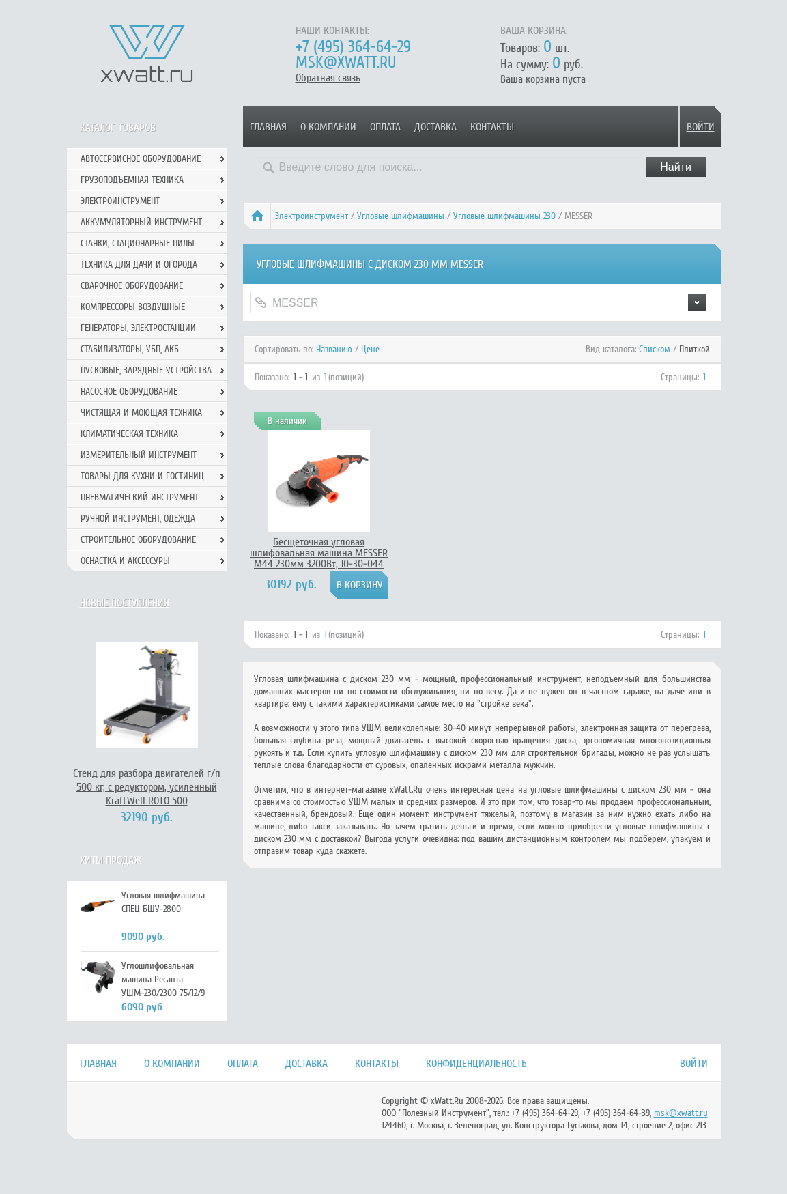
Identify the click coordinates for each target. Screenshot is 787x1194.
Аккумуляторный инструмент (141, 222)
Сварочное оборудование (132, 286)
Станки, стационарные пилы (138, 243)
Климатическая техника (129, 434)
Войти (701, 127)
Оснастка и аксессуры (125, 561)
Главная (268, 127)
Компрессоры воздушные (133, 307)
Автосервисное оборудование (141, 159)
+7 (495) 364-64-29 (353, 47)
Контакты (492, 127)
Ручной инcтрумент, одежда (138, 518)
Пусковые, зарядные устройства (146, 370)
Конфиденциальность (476, 1063)
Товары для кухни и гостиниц (142, 476)
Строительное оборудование (138, 539)
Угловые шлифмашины (400, 216)
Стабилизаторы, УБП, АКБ (130, 349)
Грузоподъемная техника (132, 180)
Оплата (385, 127)
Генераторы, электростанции (138, 328)
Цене (370, 349)
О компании (328, 127)
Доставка (435, 127)
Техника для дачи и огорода (139, 264)
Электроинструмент (311, 216)
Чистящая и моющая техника (141, 412)
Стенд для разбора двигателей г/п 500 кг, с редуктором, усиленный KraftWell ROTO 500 (146, 787)
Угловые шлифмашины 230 (504, 216)
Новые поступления (124, 603)
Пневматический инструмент (140, 497)
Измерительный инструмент (139, 455)
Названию (334, 349)
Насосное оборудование (129, 391)
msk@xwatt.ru (346, 62)
